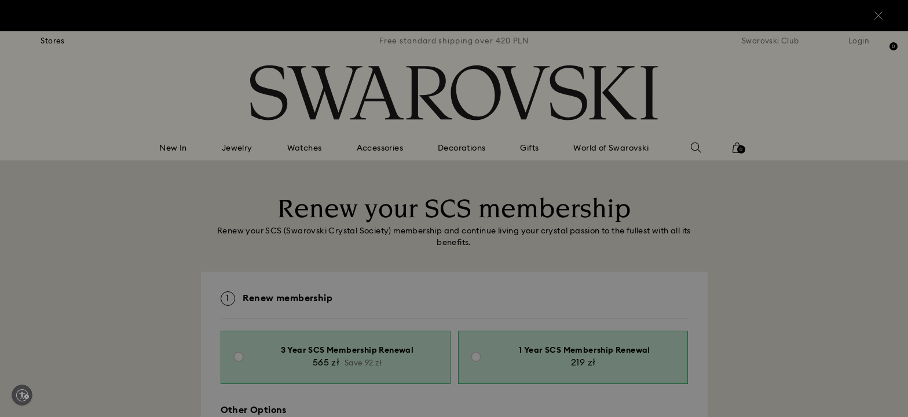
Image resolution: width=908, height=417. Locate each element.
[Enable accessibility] (22, 395)
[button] (644, 140)
